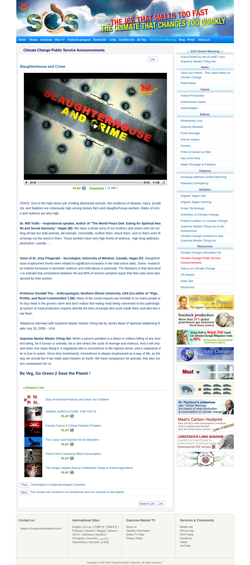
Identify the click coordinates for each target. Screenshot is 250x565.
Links (112, 39)
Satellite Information (138, 530)
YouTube (185, 545)
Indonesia (87, 534)
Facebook (186, 538)
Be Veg (141, 39)
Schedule (46, 39)
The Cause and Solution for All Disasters (72, 439)
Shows (33, 39)
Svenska (92, 538)
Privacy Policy (134, 538)
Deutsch (90, 530)
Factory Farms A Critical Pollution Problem (73, 425)
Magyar (101, 530)
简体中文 (112, 527)
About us (204, 39)
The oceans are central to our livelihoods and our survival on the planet (71, 492)
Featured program (79, 39)
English (76, 527)
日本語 (105, 542)
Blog (182, 39)
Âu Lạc (87, 527)
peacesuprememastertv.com (41, 528)
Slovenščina (79, 542)
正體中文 (99, 527)
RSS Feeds (187, 534)
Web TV (60, 39)
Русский (94, 542)
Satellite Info (127, 39)
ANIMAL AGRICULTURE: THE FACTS (71, 411)
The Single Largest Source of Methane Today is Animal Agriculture (89, 468)
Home (22, 39)
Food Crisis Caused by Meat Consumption (73, 453)
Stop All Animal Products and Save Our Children (77, 399)
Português (78, 538)
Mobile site (186, 527)
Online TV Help (135, 534)
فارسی (103, 538)
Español (100, 534)
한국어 (76, 534)
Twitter (184, 542)
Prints (191, 39)
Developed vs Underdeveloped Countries (52, 484)
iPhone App (187, 530)
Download (99, 39)
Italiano (112, 530)
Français (77, 530)
